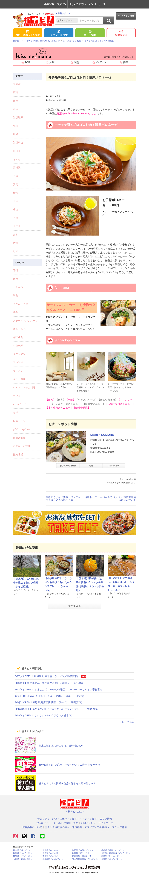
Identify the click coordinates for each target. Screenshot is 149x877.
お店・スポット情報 (68, 466)
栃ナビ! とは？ (74, 811)
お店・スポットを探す (27, 33)
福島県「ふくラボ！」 (23, 853)
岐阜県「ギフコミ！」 (81, 853)
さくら (17, 159)
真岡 (15, 184)
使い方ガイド (43, 823)
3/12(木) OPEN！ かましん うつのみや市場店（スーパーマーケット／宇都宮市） (60, 689)
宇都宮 (17, 84)
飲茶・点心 (19, 329)
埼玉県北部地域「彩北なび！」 (85, 859)
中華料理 (18, 345)
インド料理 (19, 379)
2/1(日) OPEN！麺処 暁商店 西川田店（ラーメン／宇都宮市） (49, 702)
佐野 (15, 243)
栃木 (15, 192)
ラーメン (18, 370)
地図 (91, 466)
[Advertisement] (74, 636)
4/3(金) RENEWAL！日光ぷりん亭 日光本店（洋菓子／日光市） (50, 696)
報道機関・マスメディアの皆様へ (90, 827)
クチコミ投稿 (126, 16)
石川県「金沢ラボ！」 (23, 859)
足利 (15, 234)
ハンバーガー (20, 404)
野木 (15, 251)
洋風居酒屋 (19, 437)
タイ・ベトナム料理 (24, 387)
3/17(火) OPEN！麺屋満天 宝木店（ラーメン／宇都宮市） (47, 676)
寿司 (15, 270)
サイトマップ (105, 823)
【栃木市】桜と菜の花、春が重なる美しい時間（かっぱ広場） (26, 582)
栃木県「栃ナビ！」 (22, 850)
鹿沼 (15, 92)
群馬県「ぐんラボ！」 (23, 856)
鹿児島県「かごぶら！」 (53, 859)
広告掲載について (32, 827)
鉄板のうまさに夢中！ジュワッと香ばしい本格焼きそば (63, 498)
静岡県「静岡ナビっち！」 (83, 850)
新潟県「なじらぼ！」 (52, 853)
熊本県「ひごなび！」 (52, 850)
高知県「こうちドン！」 (112, 859)
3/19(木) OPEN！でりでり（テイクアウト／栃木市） (44, 715)
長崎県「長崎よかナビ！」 (113, 850)
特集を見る (121, 33)
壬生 (15, 201)
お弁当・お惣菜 (21, 446)
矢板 (15, 125)
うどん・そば (20, 303)
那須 (15, 109)
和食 (15, 295)
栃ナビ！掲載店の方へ (57, 827)
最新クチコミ (62, 13)
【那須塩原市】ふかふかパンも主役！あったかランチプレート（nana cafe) (56, 708)
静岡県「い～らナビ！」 (112, 856)
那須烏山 (18, 142)
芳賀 (15, 176)
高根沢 (17, 167)
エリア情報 (90, 33)
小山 (15, 209)
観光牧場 (18, 454)
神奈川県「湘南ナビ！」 (82, 856)
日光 (15, 100)
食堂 (15, 412)
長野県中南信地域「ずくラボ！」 (116, 853)
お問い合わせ (88, 823)
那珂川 (17, 151)
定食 (15, 278)
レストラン (19, 421)
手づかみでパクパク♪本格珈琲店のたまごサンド (118, 498)
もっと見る (126, 721)
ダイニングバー (21, 429)
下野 (15, 217)
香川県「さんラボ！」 (52, 856)
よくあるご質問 (62, 823)
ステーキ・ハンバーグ (25, 320)
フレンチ (18, 362)
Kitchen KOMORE (102, 434)
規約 (75, 823)
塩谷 (15, 134)
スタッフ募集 (119, 827)
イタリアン (19, 354)
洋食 (15, 312)
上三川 (17, 226)
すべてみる (74, 605)
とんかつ (18, 287)
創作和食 (18, 337)
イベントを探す (59, 33)
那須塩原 (18, 117)
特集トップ (91, 497)
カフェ (17, 395)
